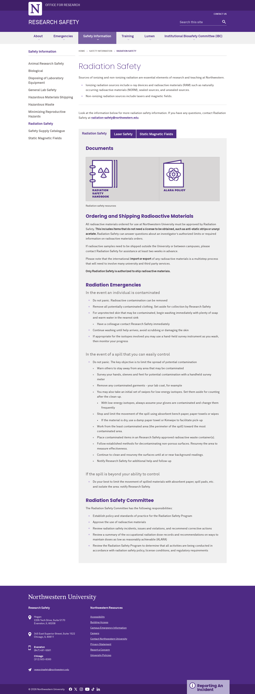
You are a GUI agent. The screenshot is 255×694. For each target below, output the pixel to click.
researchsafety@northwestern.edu (51, 670)
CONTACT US (220, 14)
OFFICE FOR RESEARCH (62, 5)
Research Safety (53, 22)
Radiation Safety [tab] (94, 133)
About (38, 37)
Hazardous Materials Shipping (50, 97)
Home (82, 51)
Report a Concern (100, 650)
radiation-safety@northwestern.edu (114, 117)
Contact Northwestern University (108, 639)
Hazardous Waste (41, 104)
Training (128, 37)
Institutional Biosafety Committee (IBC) (193, 37)
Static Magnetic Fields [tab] (156, 134)
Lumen (149, 37)
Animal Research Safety (46, 63)
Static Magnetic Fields (45, 138)
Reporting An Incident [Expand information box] (210, 687)
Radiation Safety (40, 123)
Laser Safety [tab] (123, 134)
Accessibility (97, 617)
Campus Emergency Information (108, 628)
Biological (35, 71)
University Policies (100, 655)
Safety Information (97, 37)
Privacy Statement (100, 644)
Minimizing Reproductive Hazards (47, 114)
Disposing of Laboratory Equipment (46, 80)
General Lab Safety (42, 90)
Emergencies (63, 37)
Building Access (99, 622)
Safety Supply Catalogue (46, 131)
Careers (94, 633)
